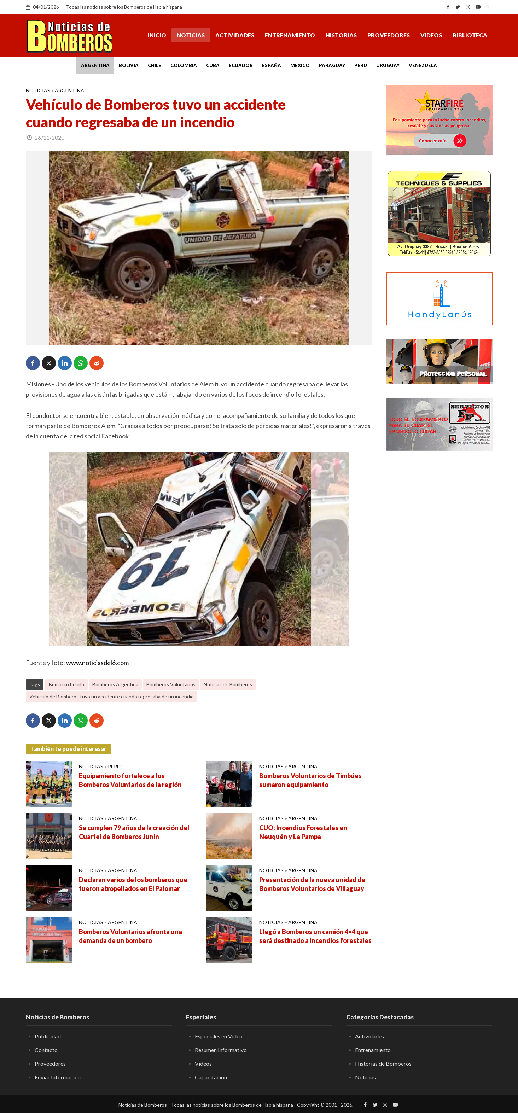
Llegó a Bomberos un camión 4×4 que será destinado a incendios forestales (315, 936)
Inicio (157, 35)
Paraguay (332, 65)
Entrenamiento (290, 35)
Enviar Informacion (58, 1077)
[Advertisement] (439, 571)
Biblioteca (470, 35)
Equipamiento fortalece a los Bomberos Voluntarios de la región (130, 780)
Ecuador (241, 65)
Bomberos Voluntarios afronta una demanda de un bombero (130, 936)
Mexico (300, 65)
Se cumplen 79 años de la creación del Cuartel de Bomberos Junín (134, 832)
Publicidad (48, 1036)
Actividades (234, 35)
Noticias (191, 35)
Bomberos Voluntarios (171, 684)
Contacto (46, 1050)
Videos (431, 35)
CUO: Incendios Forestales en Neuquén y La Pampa (303, 832)
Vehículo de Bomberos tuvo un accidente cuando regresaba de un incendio (111, 696)
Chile (154, 65)
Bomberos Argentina (115, 684)
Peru (360, 65)
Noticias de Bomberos (228, 684)
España (271, 65)
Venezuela (423, 65)
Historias (341, 35)
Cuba (213, 65)
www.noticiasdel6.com (97, 662)
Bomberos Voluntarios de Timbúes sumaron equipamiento (310, 780)
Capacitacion (211, 1077)
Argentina (95, 65)
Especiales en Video (219, 1036)
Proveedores (388, 35)
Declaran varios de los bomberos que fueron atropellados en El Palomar (133, 884)
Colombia (183, 65)
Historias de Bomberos (383, 1063)
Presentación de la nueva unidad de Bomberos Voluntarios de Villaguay (312, 884)
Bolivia (129, 65)
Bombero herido (66, 684)
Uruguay (388, 65)
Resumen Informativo (221, 1050)
